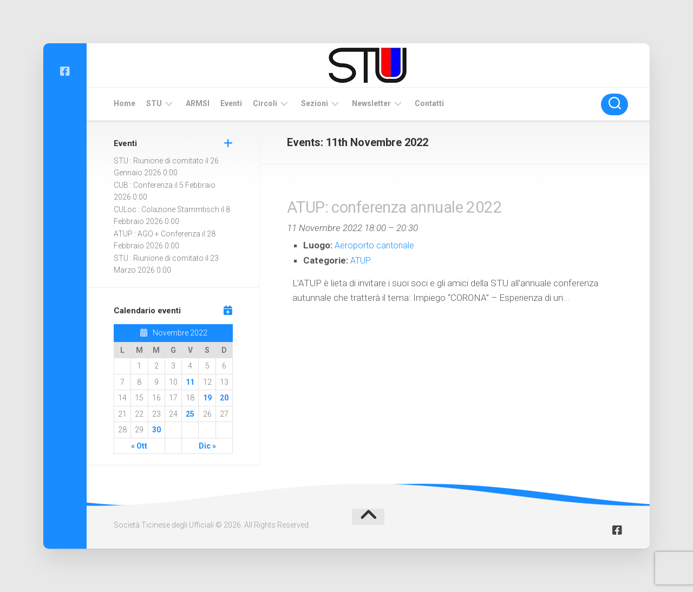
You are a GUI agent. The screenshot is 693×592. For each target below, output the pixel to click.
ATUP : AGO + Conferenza (157, 233)
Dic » (207, 446)
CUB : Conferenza (143, 185)
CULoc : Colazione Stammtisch (166, 209)
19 (207, 397)
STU (154, 103)
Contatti (429, 103)
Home (124, 103)
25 (190, 414)
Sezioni (314, 103)
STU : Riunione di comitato (159, 160)
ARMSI (198, 103)
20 (224, 397)
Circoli (265, 103)
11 (190, 382)
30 (156, 429)
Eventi (231, 103)
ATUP (362, 260)
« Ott (139, 446)
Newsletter (371, 103)
